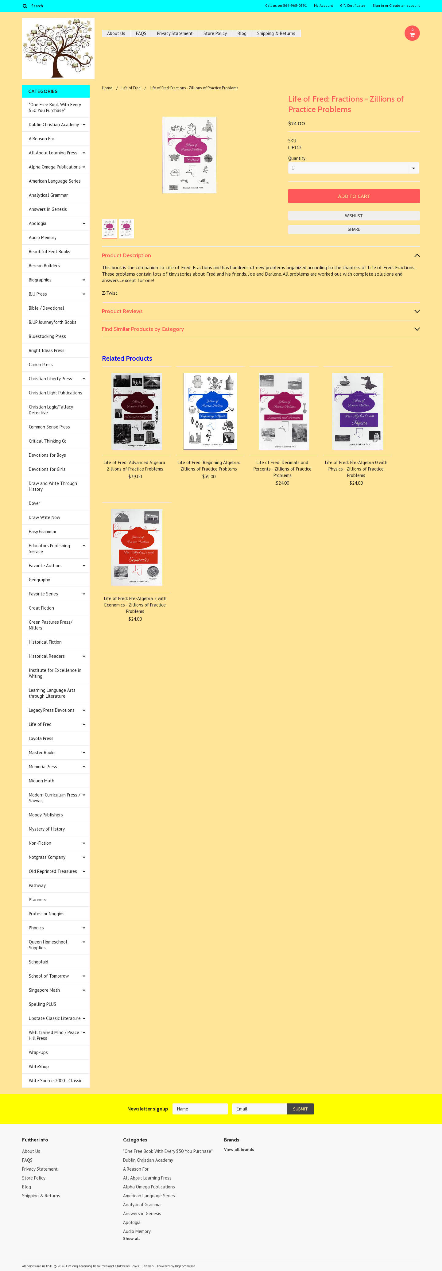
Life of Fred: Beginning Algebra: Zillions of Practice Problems (209, 465)
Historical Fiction (45, 642)
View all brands (239, 1149)
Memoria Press (43, 766)
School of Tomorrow (49, 976)
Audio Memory (42, 237)
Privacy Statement (175, 33)
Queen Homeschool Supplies (48, 945)
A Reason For (41, 138)
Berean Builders (44, 266)
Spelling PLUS (42, 1004)
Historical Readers (47, 656)
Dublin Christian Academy (54, 124)
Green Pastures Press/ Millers (50, 625)
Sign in (378, 5)
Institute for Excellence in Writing (55, 673)
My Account (323, 5)
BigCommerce (185, 1266)
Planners (37, 899)
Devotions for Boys (47, 455)
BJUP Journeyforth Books (52, 322)
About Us (116, 33)
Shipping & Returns (276, 33)
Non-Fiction (40, 843)
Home (107, 88)
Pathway (37, 885)
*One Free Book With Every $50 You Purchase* (55, 107)
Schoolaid (38, 962)
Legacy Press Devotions (52, 710)
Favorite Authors (45, 565)
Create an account (404, 5)
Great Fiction (41, 608)
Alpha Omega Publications (55, 167)
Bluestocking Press (47, 336)
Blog (242, 33)
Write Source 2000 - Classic (55, 1080)
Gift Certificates (353, 5)
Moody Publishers (46, 815)
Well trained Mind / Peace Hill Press (54, 1035)
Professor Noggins (46, 913)
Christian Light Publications (55, 393)
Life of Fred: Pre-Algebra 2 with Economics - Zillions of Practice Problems (135, 604)
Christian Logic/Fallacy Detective (51, 410)
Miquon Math (41, 781)
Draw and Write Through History (53, 486)
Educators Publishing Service (49, 548)
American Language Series (55, 181)
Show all (131, 1238)
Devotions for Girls (47, 469)
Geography (39, 580)
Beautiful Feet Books (49, 251)
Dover (34, 503)
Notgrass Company (47, 857)
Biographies (40, 280)
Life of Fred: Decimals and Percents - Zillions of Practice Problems (283, 468)
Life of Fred (40, 724)
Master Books (42, 752)
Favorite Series (43, 594)
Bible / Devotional (46, 308)
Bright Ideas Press (46, 350)
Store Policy (215, 33)
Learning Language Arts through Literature (52, 693)
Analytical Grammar (48, 195)
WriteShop (39, 1066)
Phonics (36, 928)
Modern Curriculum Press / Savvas (54, 798)
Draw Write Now (44, 517)
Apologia (37, 223)
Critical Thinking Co (48, 441)
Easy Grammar (42, 531)
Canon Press (41, 364)
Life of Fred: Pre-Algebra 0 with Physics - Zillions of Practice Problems (356, 468)
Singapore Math (44, 990)
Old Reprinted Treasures (53, 871)
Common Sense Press (49, 427)
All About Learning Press (53, 153)
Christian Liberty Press (50, 379)
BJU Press (38, 294)
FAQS (141, 33)
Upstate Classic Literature (55, 1018)
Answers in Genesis (48, 209)
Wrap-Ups (38, 1052)
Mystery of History (47, 829)
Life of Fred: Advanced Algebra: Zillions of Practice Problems (135, 465)
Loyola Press (41, 738)
